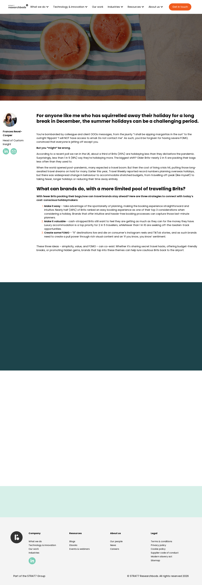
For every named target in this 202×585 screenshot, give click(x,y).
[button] (154, 533)
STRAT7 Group (36, 576)
